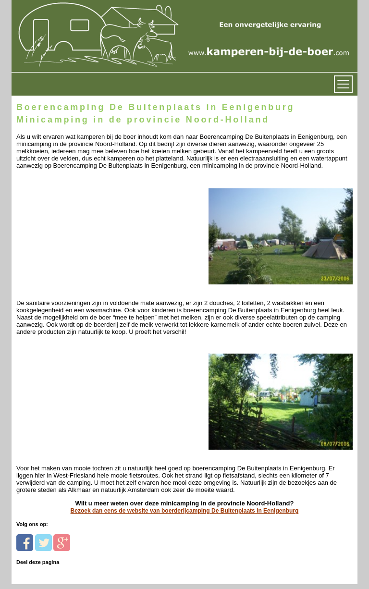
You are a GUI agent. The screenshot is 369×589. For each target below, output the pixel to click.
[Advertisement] (82, 230)
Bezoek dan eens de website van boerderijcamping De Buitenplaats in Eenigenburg (185, 510)
